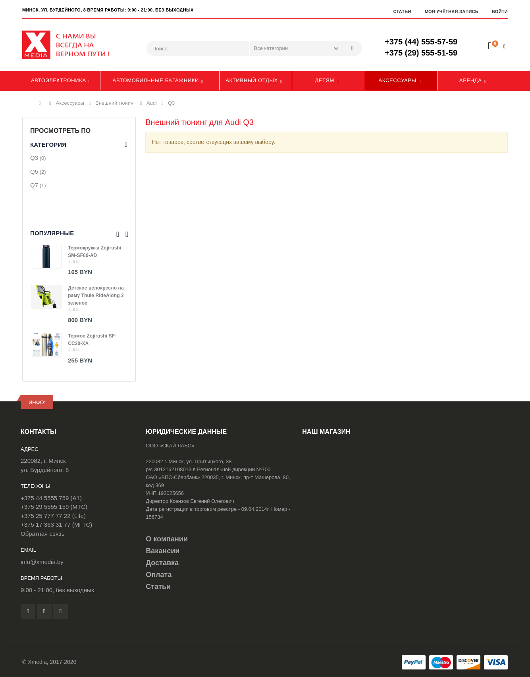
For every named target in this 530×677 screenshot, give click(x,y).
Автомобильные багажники (156, 80)
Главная (42, 103)
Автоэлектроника (58, 80)
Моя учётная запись (451, 11)
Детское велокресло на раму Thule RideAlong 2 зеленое (96, 295)
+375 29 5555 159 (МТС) (54, 506)
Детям (324, 80)
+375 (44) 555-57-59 (421, 41)
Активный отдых (251, 80)
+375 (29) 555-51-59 (421, 52)
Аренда (470, 80)
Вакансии (162, 551)
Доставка (162, 563)
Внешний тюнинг (115, 103)
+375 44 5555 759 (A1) (51, 498)
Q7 (34, 185)
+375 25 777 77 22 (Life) (53, 515)
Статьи (402, 11)
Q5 (34, 171)
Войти (500, 11)
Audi (151, 103)
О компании (167, 539)
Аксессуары (397, 80)
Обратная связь (43, 533)
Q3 (34, 157)
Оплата (159, 575)
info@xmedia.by (42, 561)
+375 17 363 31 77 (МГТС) (56, 524)
